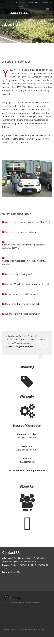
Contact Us (14, 572)
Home (7, 629)
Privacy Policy (27, 629)
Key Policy (15, 629)
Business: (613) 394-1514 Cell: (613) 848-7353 (34, 2)
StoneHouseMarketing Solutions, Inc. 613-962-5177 (27, 602)
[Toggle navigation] (48, 10)
